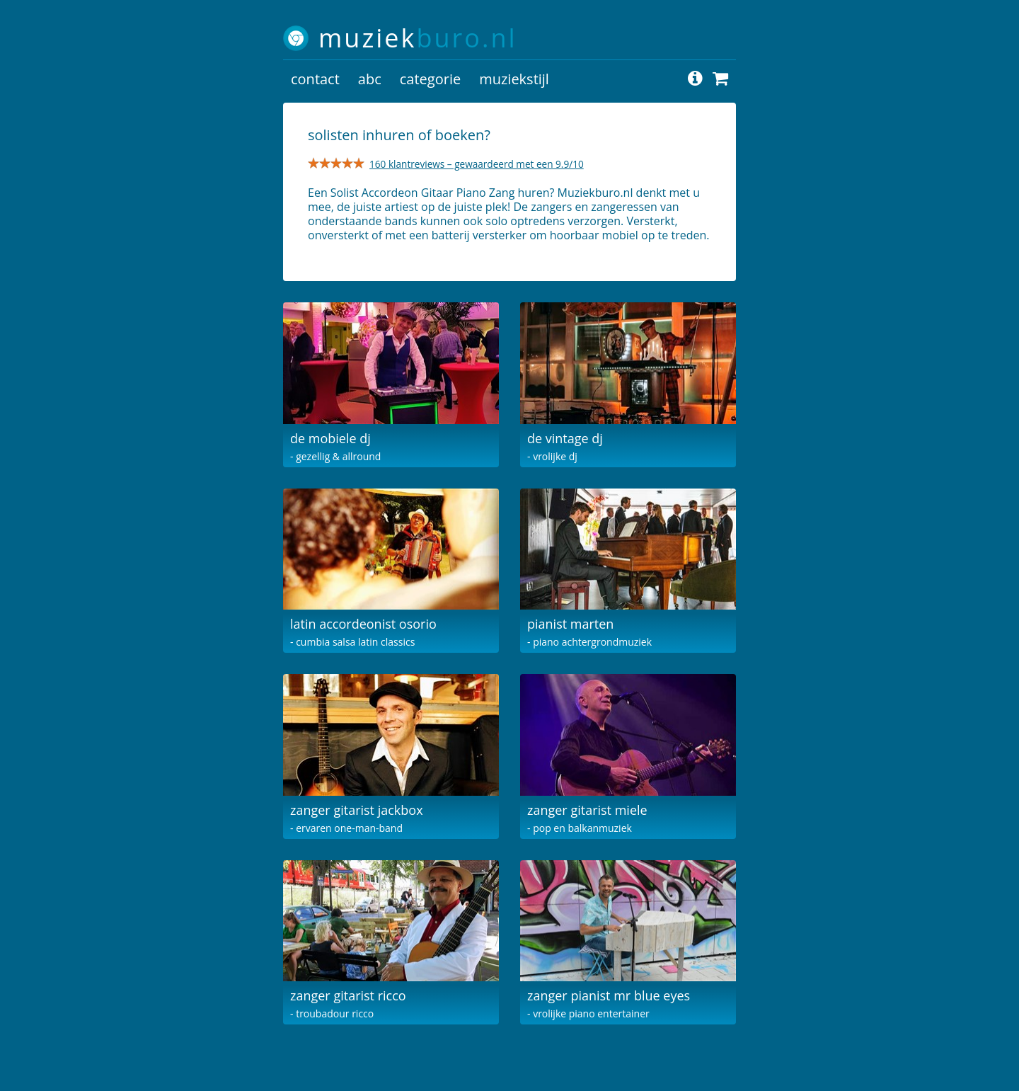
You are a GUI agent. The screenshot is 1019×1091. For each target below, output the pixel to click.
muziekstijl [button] (514, 78)
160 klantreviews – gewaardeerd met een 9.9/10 (476, 164)
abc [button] (369, 78)
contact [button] (315, 78)
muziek (417, 38)
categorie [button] (430, 78)
